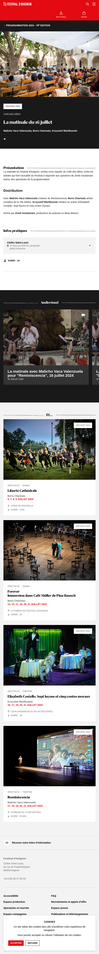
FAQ (53, 896)
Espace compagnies (15, 914)
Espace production (14, 901)
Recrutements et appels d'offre (68, 901)
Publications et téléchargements (69, 914)
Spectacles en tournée (16, 908)
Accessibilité (10, 896)
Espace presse (59, 908)
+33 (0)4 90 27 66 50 (14, 878)
